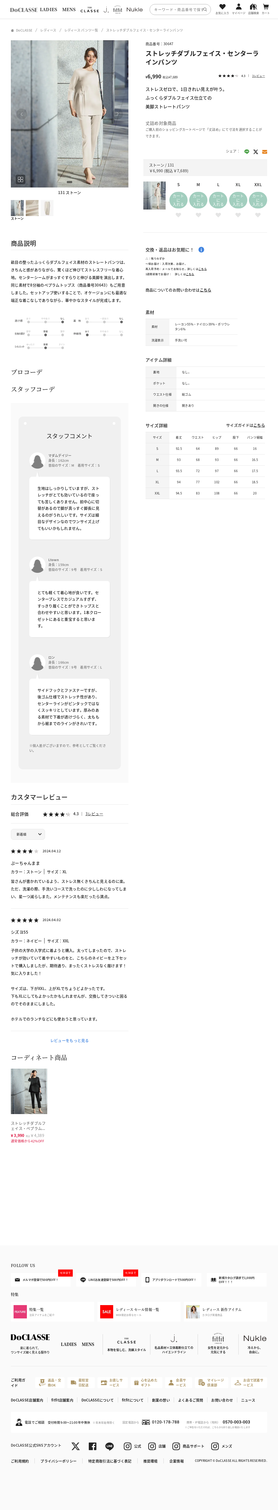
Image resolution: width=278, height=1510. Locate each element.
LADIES (48, 9)
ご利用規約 (20, 1460)
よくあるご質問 (190, 1400)
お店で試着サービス (249, 1382)
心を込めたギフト (145, 1382)
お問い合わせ (222, 1400)
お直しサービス (112, 1382)
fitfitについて (133, 1400)
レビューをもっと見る (69, 1040)
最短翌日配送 (79, 1382)
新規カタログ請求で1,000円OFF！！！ (232, 1280)
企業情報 (176, 1460)
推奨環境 (150, 1460)
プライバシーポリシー (58, 1460)
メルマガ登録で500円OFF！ (43, 1277)
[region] (139, 9)
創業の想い (161, 1400)
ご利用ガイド (18, 1382)
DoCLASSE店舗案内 (27, 1400)
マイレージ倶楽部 (211, 1382)
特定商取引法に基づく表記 (109, 1460)
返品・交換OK (50, 1382)
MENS (69, 9)
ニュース (248, 1400)
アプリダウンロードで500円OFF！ (171, 1280)
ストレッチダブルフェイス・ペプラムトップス (28, 1128)
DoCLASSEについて (97, 1400)
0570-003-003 (236, 1422)
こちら (202, 269)
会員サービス (177, 1382)
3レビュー (94, 813)
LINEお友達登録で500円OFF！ (108, 1278)
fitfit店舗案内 (62, 1400)
